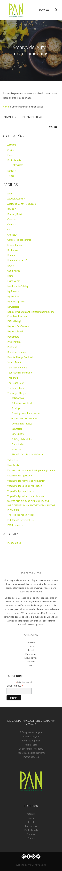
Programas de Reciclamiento (31, 752)
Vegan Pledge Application (20, 475)
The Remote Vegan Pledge (21, 514)
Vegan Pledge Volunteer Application (25, 496)
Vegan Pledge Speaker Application (24, 485)
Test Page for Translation (20, 372)
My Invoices (13, 296)
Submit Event (14, 362)
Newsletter (13, 306)
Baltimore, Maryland (21, 403)
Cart (9, 229)
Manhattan (17, 428)
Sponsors (16, 449)
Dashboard (12, 250)
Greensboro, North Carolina (25, 418)
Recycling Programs (17, 352)
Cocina (10, 150)
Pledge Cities (14, 542)
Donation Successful (18, 260)
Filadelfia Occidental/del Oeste (27, 454)
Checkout (12, 234)
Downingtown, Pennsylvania (25, 413)
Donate (11, 255)
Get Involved (13, 270)
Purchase (12, 346)
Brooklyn (16, 408)
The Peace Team (15, 388)
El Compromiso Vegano (31, 732)
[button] (42, 10)
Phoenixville (17, 444)
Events (11, 265)
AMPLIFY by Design (37, 864)
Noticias (11, 170)
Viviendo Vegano (31, 736)
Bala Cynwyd (17, 397)
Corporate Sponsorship (19, 239)
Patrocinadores (31, 756)
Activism (11, 144)
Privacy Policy (14, 341)
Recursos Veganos (31, 740)
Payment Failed (15, 331)
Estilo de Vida (14, 160)
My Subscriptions (16, 301)
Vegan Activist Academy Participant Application (31, 470)
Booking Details (15, 214)
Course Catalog (15, 245)
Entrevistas (17, 164)
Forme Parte (31, 744)
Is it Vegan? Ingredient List (21, 520)
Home (10, 275)
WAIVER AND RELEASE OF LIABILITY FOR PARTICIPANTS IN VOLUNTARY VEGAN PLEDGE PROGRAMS (31, 505)
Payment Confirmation (18, 326)
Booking (11, 208)
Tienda (10, 175)
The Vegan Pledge (16, 393)
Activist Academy (16, 198)
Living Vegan (13, 280)
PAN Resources (15, 525)
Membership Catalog (17, 286)
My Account (13, 291)
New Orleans (17, 433)
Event (10, 155)
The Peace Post (15, 382)
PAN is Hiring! (14, 321)
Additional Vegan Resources (21, 203)
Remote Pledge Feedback (20, 357)
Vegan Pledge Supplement (20, 491)
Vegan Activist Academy (31, 748)
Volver (6, 106)
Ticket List (12, 460)
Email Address (15, 685)
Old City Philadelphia (21, 439)
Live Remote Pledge (21, 423)
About (10, 193)
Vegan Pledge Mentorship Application (26, 480)
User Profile (13, 465)
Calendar (11, 219)
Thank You (12, 377)
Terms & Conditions (17, 367)
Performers (13, 336)
